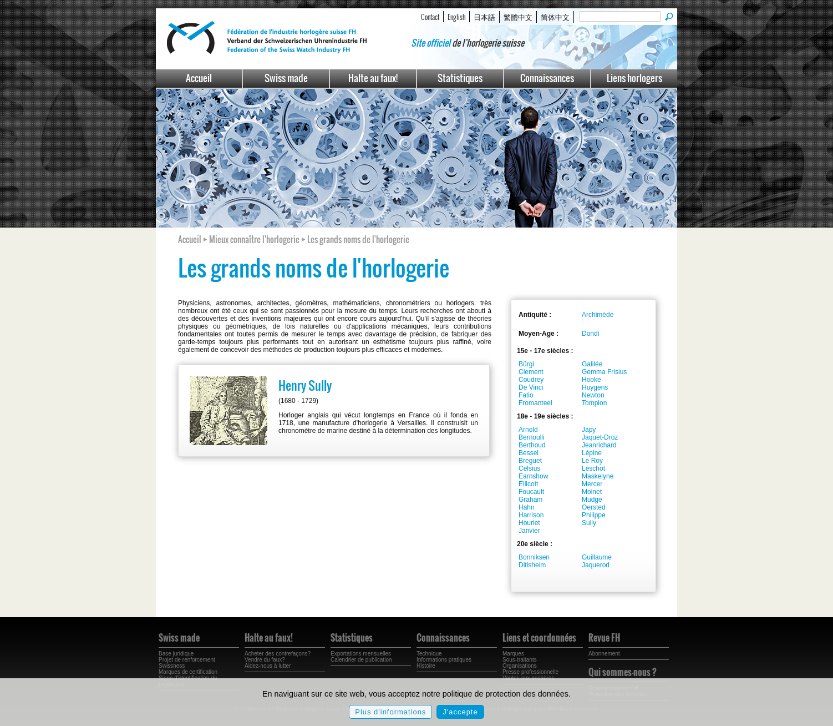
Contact (430, 16)
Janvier (529, 531)
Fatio (526, 395)
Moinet (592, 492)
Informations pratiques (443, 660)
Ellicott (528, 484)
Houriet (529, 523)
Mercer (592, 484)
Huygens (595, 387)
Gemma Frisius (604, 372)
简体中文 (555, 16)
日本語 (484, 16)
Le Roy (592, 461)
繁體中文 (518, 16)
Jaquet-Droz (600, 437)
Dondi (590, 333)
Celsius (529, 468)
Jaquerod (595, 565)
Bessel (529, 453)
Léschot (593, 468)
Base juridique (176, 654)
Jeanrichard (599, 445)
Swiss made (286, 78)
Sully (589, 523)
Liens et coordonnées (539, 637)
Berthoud (532, 445)
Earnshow (533, 476)
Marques (513, 654)
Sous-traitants (519, 660)
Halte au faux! (373, 78)
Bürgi (526, 364)
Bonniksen (534, 557)
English (456, 16)
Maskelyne (597, 476)
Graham (530, 499)
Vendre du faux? (265, 660)
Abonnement (604, 654)
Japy (589, 429)
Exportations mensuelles (361, 654)
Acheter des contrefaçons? (278, 654)
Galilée (592, 364)
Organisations (519, 666)
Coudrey (531, 380)
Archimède (597, 315)
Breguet (530, 461)
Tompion (594, 403)
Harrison (531, 515)
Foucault (531, 492)
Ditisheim (532, 565)
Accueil (199, 78)
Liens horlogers (634, 78)
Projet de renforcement (187, 660)
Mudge (592, 499)
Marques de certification (188, 672)
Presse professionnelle (530, 672)
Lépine (592, 453)
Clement (531, 372)
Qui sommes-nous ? (622, 672)
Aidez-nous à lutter (268, 666)
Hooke (591, 380)
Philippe (594, 515)
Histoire (425, 666)
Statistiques (460, 78)
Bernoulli (532, 437)
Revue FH (604, 637)
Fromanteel (535, 403)
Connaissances (547, 78)
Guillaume (597, 557)
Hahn (527, 507)
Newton (593, 395)
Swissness (172, 666)
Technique (429, 654)
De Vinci (531, 387)
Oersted (594, 507)
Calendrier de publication (361, 660)
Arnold (528, 429)
